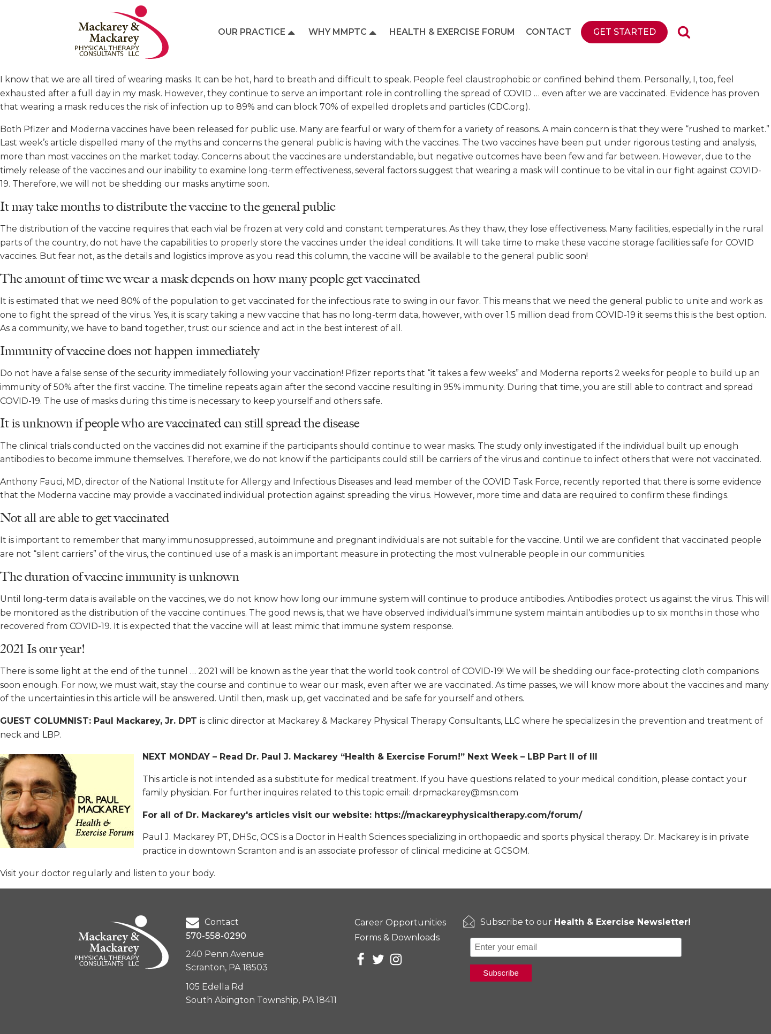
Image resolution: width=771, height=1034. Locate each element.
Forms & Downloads (397, 937)
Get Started (624, 32)
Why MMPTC (343, 32)
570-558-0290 (216, 936)
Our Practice (257, 32)
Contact (548, 32)
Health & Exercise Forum (452, 32)
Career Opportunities (400, 922)
